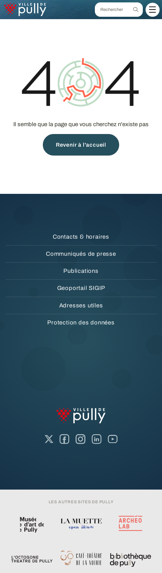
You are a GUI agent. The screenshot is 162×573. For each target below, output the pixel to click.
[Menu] (152, 9)
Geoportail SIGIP (81, 288)
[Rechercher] (112, 9)
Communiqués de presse (81, 254)
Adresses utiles (81, 305)
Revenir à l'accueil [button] (81, 145)
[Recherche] (136, 9)
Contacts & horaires (81, 237)
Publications (81, 271)
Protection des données (81, 322)
